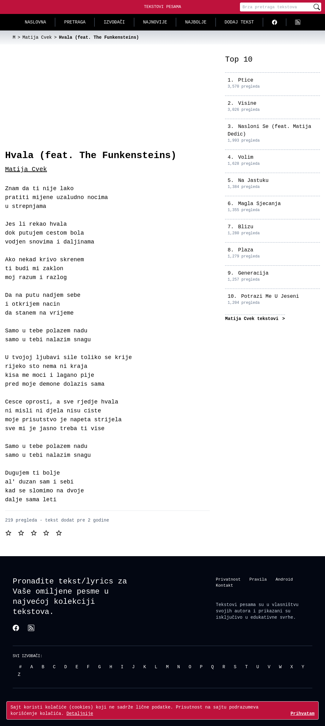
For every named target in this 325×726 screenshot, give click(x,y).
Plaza (245, 250)
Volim (245, 157)
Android (284, 579)
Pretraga (74, 22)
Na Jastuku (253, 180)
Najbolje (195, 22)
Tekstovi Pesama (162, 7)
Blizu (245, 226)
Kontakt (224, 585)
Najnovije (155, 22)
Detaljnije (79, 713)
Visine (247, 103)
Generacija (253, 273)
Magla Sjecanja (259, 203)
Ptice (245, 80)
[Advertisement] (107, 102)
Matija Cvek (26, 169)
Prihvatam (302, 713)
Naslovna (35, 22)
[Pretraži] (316, 7)
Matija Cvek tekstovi (253, 319)
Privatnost (228, 579)
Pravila (258, 579)
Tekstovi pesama (236, 604)
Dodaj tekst (239, 22)
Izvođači (114, 22)
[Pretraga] (276, 7)
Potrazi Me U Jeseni (270, 296)
